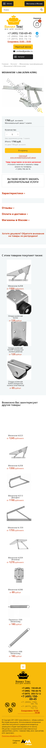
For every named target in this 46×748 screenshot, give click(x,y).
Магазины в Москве (34, 4)
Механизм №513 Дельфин (15, 498)
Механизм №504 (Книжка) (15, 560)
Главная (5, 64)
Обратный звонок (23, 47)
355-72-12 (31, 693)
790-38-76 (31, 690)
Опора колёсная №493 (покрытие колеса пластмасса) (15, 385)
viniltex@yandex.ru (24, 51)
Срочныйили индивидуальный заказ (23, 156)
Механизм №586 (15, 591)
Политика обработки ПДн (11, 736)
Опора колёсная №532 (15, 318)
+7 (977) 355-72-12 (20, 39)
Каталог (14, 64)
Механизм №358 (15, 287)
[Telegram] (37, 33)
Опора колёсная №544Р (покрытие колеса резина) (15, 351)
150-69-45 (31, 688)
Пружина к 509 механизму (15, 622)
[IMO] (37, 36)
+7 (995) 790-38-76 (20, 36)
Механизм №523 (15, 437)
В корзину (23, 150)
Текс (13, 27)
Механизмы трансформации (31, 64)
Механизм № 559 (15, 529)
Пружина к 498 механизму (15, 654)
